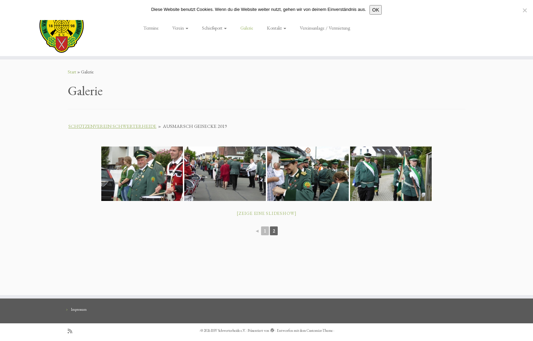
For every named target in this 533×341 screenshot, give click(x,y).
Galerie (246, 28)
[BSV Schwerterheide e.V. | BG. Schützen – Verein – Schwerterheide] (61, 28)
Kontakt (276, 28)
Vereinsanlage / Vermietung (325, 28)
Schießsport (214, 28)
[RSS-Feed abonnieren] (72, 331)
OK (375, 10)
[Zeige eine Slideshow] (266, 213)
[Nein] (524, 10)
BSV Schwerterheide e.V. (228, 330)
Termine (151, 28)
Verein (180, 28)
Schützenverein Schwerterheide (112, 126)
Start (72, 72)
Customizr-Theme (320, 330)
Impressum (79, 309)
